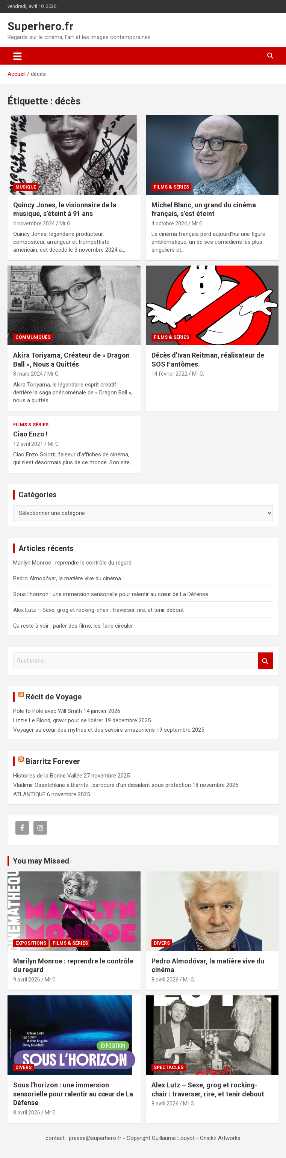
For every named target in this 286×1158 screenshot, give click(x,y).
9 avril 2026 (26, 980)
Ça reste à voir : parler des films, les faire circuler (73, 625)
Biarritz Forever (53, 761)
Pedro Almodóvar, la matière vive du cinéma (67, 578)
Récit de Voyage (54, 696)
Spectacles (168, 1067)
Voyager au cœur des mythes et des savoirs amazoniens (84, 729)
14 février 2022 (169, 374)
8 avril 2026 (165, 980)
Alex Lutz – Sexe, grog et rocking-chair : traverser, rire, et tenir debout (98, 610)
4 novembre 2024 (34, 223)
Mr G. (65, 223)
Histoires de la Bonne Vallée (47, 775)
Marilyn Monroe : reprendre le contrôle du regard (72, 562)
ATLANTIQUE (29, 794)
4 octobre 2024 (169, 223)
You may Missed (41, 860)
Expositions (30, 943)
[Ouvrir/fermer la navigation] (17, 56)
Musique (25, 187)
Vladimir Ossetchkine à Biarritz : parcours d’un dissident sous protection (102, 785)
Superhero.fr (41, 26)
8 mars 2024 (28, 374)
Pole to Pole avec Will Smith (47, 711)
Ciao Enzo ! (30, 434)
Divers (162, 943)
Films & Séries (171, 187)
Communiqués (32, 337)
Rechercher (265, 660)
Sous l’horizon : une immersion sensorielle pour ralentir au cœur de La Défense (110, 594)
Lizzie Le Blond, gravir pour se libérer (58, 720)
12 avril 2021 (28, 444)
